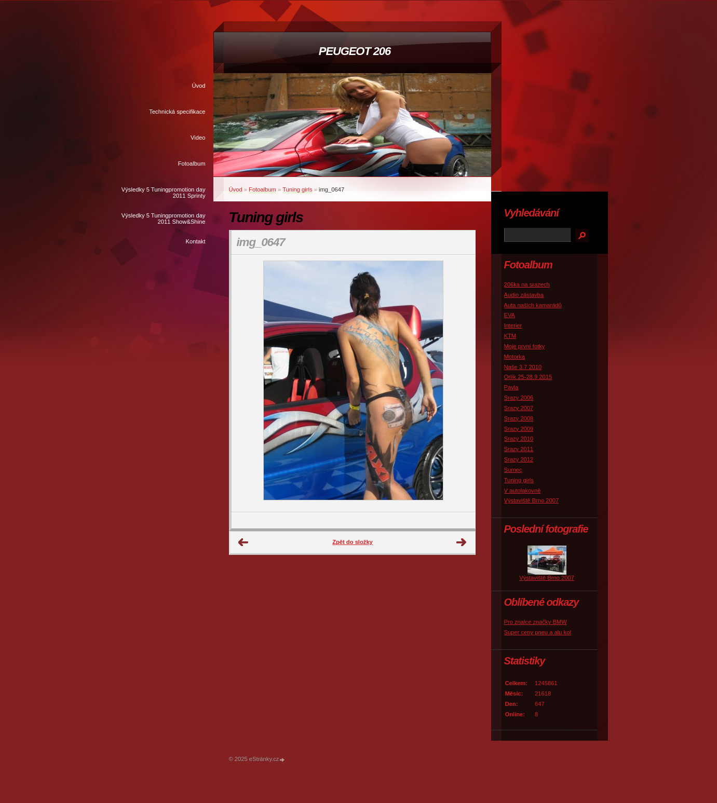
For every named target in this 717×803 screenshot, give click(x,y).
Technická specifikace (177, 111)
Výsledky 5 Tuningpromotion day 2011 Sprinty (163, 192)
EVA (510, 315)
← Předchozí (243, 542)
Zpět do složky (352, 542)
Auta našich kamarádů (533, 305)
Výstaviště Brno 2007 (531, 500)
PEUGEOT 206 (354, 51)
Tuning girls (297, 189)
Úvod (198, 86)
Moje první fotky (524, 346)
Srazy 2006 (519, 397)
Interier (513, 325)
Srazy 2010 (519, 438)
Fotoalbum (192, 163)
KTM (510, 336)
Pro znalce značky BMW (535, 622)
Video (198, 137)
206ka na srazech (527, 284)
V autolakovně (522, 490)
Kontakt (196, 241)
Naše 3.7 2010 (523, 367)
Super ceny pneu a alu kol (537, 632)
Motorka (514, 356)
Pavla (511, 387)
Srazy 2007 (519, 408)
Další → (461, 542)
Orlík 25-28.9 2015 (528, 377)
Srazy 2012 (519, 459)
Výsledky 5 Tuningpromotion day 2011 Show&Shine (163, 218)
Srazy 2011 (519, 449)
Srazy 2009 (519, 429)
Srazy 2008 (519, 418)
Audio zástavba (524, 295)
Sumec (513, 470)
